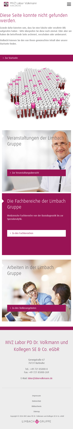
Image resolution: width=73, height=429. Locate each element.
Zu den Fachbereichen (22, 233)
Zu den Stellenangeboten (24, 308)
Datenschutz (36, 401)
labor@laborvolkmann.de (40, 378)
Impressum (36, 396)
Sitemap (37, 411)
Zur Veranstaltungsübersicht (25, 172)
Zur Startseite (11, 58)
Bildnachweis (36, 406)
